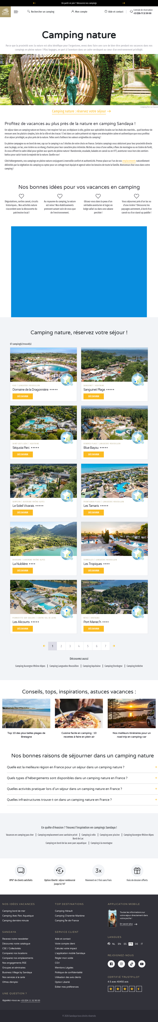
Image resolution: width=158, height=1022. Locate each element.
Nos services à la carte (13, 977)
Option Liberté (62, 982)
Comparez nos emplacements (17, 958)
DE (136, 944)
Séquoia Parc (21, 448)
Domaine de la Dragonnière (30, 390)
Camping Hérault (64, 911)
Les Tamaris (91, 506)
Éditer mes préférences (67, 987)
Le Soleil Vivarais (23, 506)
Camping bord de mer (13, 911)
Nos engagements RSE (14, 963)
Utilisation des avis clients (68, 977)
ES (125, 944)
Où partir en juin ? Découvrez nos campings (79, 3)
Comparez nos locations (14, 953)
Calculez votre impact (66, 948)
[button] (82, 767)
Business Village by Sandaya (17, 972)
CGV (57, 963)
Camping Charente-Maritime (70, 916)
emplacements (129, 160)
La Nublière (20, 564)
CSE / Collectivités (11, 948)
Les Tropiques (92, 564)
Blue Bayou (90, 448)
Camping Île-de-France (67, 920)
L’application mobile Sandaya (70, 953)
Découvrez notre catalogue (16, 943)
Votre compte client (65, 943)
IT (142, 944)
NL (113, 944)
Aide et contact (63, 939)
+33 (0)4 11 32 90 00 (30, 1000)
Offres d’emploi (10, 982)
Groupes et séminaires (13, 967)
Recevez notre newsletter (15, 939)
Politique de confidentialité (68, 972)
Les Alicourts (21, 622)
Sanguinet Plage (94, 390)
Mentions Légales (64, 967)
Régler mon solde (64, 958)
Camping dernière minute (15, 920)
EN (119, 944)
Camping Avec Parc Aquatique (18, 916)
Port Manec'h (92, 622)
